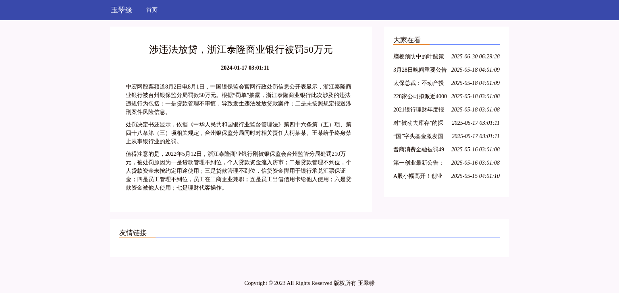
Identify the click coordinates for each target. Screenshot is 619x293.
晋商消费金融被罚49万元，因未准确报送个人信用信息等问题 (418, 150)
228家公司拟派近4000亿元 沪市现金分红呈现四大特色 (420, 97)
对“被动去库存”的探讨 (418, 124)
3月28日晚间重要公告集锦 (420, 71)
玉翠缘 (122, 10)
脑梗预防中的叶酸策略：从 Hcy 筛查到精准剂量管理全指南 (419, 58)
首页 (152, 10)
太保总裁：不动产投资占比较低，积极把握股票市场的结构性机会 (418, 84)
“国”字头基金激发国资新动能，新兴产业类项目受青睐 (418, 137)
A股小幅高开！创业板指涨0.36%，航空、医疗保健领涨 (420, 177)
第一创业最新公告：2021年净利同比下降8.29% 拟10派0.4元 (418, 164)
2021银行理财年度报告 (418, 111)
